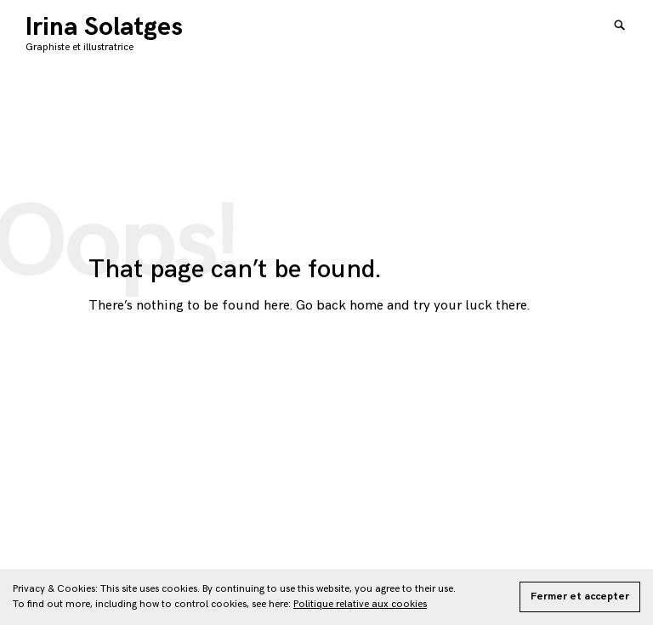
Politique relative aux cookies (360, 604)
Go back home (339, 306)
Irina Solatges (104, 27)
